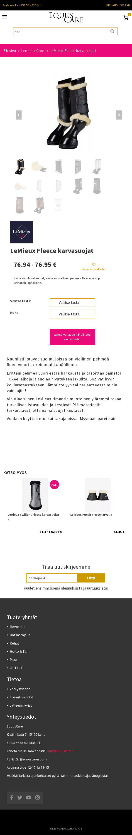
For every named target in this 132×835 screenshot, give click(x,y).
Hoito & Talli (19, 651)
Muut (14, 659)
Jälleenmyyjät (21, 705)
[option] (34, 511)
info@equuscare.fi (60, 751)
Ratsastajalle (20, 634)
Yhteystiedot (20, 689)
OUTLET (16, 667)
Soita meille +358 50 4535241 (21, 5)
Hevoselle (17, 626)
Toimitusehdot (21, 697)
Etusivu (9, 50)
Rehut (14, 643)
